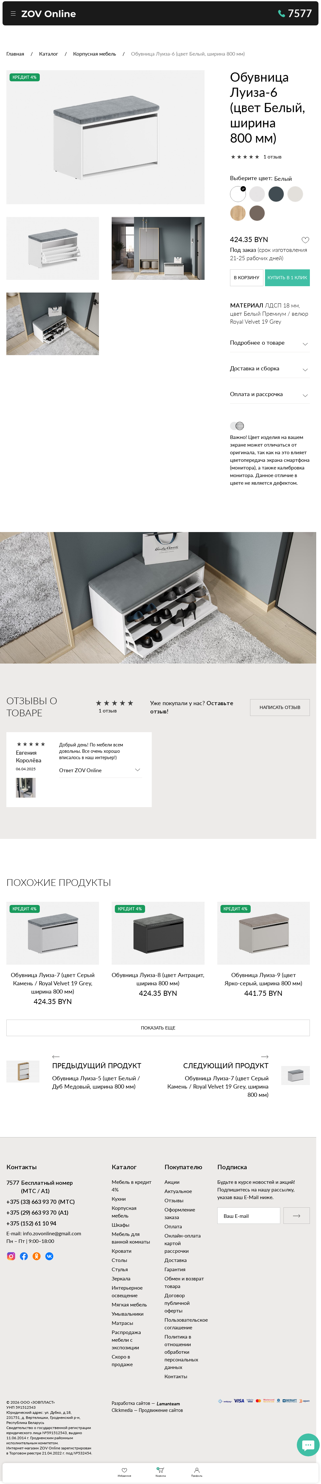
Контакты (175, 1376)
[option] (105, 137)
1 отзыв (272, 156)
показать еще (158, 1028)
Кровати (121, 1251)
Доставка (175, 1260)
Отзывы (174, 1200)
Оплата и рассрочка (256, 394)
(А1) (37, 1213)
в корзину (246, 278)
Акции (171, 1182)
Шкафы (120, 1225)
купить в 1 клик (287, 278)
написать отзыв (280, 707)
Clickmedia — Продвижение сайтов (147, 1410)
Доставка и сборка (254, 369)
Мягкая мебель (129, 1304)
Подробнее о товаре (257, 343)
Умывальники (127, 1314)
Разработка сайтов (131, 1403)
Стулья (120, 1269)
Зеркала (121, 1278)
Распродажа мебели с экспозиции (126, 1339)
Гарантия (174, 1269)
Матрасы (122, 1323)
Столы (119, 1260)
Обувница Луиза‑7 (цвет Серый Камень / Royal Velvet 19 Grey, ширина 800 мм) (52, 983)
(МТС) (40, 1202)
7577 (295, 13)
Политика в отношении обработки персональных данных (181, 1351)
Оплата (173, 1226)
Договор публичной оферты (177, 1302)
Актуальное (178, 1191)
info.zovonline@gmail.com (52, 1233)
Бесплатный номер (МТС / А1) (39, 1186)
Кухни (119, 1199)
